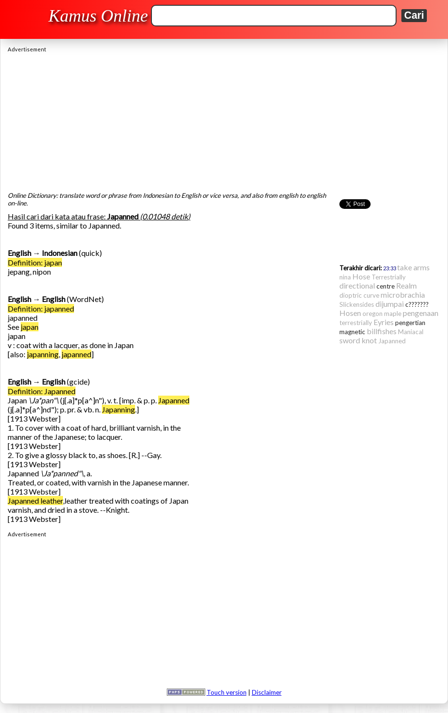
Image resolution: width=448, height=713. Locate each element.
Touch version (227, 692)
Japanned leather (35, 500)
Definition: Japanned (41, 391)
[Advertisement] (224, 119)
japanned (76, 354)
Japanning (118, 409)
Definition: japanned (41, 308)
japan (29, 326)
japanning (43, 354)
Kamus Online (98, 15)
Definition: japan (35, 262)
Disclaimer (267, 692)
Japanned (173, 400)
